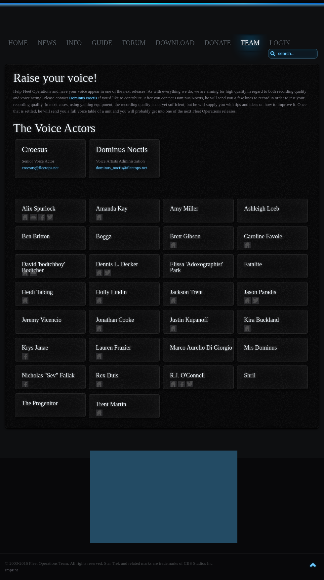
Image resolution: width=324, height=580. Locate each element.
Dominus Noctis (83, 97)
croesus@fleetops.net (40, 167)
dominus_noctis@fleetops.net (121, 167)
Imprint (11, 569)
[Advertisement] (163, 497)
